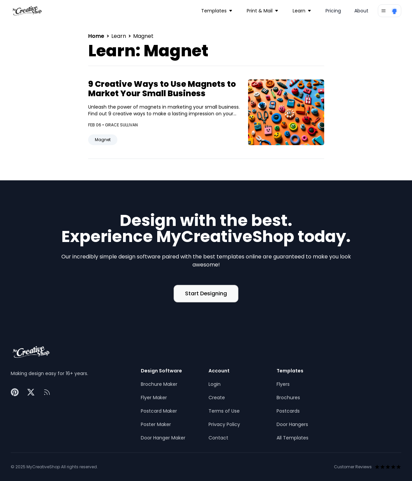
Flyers (283, 384)
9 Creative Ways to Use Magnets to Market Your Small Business (162, 88)
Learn (119, 36)
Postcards (288, 411)
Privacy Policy (224, 424)
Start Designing (206, 293)
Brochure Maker (159, 384)
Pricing (333, 10)
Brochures (288, 397)
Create (217, 397)
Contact (218, 437)
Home (97, 36)
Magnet (103, 139)
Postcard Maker (159, 411)
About (361, 10)
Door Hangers (292, 424)
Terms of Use (224, 411)
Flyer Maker (154, 397)
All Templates (292, 437)
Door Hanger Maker (163, 437)
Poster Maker (156, 424)
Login (215, 384)
